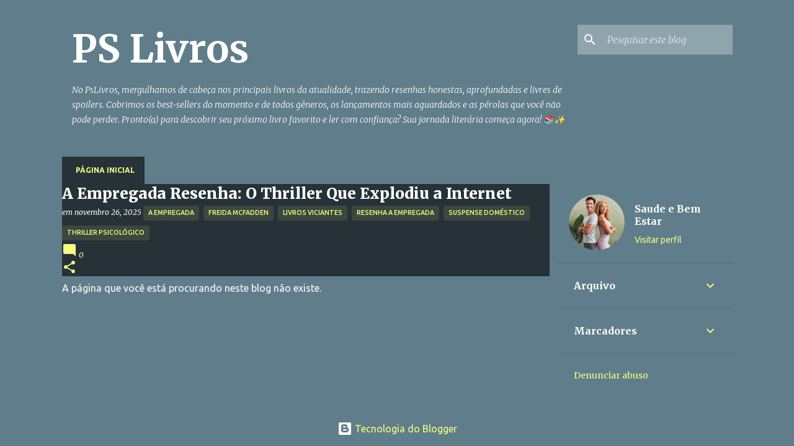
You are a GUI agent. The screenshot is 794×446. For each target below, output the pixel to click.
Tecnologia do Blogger (397, 428)
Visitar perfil (658, 240)
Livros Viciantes (312, 212)
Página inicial (105, 170)
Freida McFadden (238, 212)
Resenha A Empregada (395, 212)
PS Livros (160, 49)
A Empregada (171, 212)
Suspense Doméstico (486, 212)
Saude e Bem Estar (668, 215)
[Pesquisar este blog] (667, 40)
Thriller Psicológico (106, 232)
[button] (69, 268)
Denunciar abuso (611, 375)
